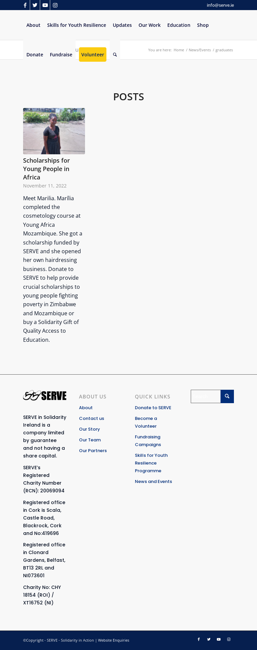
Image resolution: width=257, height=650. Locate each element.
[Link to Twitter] (35, 5)
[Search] (115, 54)
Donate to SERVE (153, 407)
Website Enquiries (113, 640)
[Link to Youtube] (45, 5)
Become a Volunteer (146, 422)
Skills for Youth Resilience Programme (151, 463)
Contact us (91, 418)
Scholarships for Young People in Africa (46, 168)
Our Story (89, 429)
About (86, 407)
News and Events (153, 481)
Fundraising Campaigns (148, 441)
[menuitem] (33, 25)
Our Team (90, 440)
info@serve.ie (220, 5)
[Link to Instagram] (55, 5)
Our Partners (93, 450)
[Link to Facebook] (25, 5)
